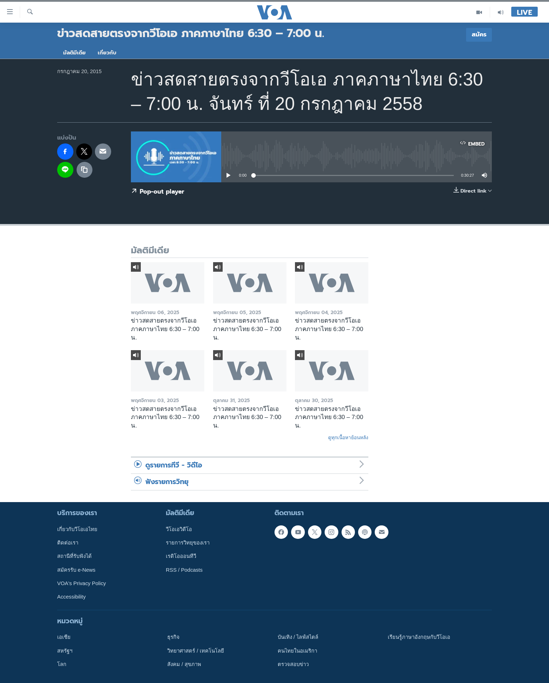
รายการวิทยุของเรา (188, 543)
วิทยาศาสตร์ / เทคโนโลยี (195, 651)
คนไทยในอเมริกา (297, 651)
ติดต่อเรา (67, 543)
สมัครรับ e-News (76, 570)
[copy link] (85, 170)
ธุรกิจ (173, 637)
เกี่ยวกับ (107, 53)
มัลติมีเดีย (74, 53)
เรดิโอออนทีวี (181, 556)
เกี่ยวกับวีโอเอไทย (77, 529)
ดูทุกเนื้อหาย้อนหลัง (348, 437)
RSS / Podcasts (184, 570)
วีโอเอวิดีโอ (179, 529)
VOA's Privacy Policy (81, 583)
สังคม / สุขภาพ (184, 664)
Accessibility (71, 597)
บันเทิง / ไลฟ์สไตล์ (298, 637)
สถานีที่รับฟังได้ (74, 556)
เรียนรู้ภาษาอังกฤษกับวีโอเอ (419, 637)
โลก (61, 664)
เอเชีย (64, 637)
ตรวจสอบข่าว (293, 664)
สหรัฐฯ (64, 651)
